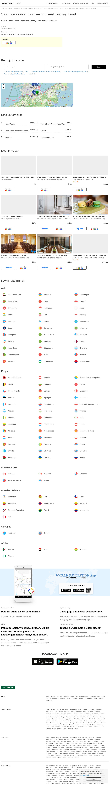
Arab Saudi (87, 713)
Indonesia (98, 709)
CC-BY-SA (69, 106)
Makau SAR (55, 713)
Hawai (94, 725)
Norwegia (59, 723)
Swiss (74, 717)
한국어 (72, 696)
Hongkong (91, 709)
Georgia (84, 709)
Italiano (81, 698)
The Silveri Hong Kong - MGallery (52, 255)
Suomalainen (88, 698)
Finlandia (54, 719)
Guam (54, 728)
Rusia (60, 725)
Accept (93, 779)
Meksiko (71, 725)
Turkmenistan (49, 715)
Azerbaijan (65, 709)
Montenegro (93, 721)
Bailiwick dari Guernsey (80, 719)
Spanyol (48, 719)
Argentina (100, 725)
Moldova (86, 721)
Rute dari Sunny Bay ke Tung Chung (16, 71)
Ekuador (72, 726)
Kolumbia (57, 726)
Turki (56, 715)
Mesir (64, 728)
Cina (79, 709)
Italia (60, 721)
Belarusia (48, 725)
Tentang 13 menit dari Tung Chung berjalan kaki (17, 34)
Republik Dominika (82, 726)
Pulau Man (55, 721)
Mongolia (48, 713)
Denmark (95, 717)
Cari (99, 67)
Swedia (90, 723)
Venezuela (97, 726)
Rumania (79, 723)
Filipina (69, 713)
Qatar (81, 713)
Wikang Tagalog (54, 698)
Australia (48, 728)
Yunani (91, 719)
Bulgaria (68, 717)
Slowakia (103, 723)
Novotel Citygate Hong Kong (13, 255)
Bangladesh (73, 709)
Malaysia (63, 713)
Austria (100, 715)
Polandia (66, 723)
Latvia (80, 721)
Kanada (65, 725)
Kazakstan (79, 711)
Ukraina (55, 725)
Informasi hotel (65, 3)
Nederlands (49, 700)
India (51, 711)
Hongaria (96, 719)
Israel (47, 711)
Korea (72, 711)
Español (75, 698)
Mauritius (70, 728)
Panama (78, 725)
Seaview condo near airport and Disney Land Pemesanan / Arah (29, 21)
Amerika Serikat (86, 725)
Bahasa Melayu (83, 696)
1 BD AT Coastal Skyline (12, 216)
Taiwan (61, 715)
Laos (84, 711)
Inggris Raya (68, 719)
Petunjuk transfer (52, 3)
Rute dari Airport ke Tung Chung (14, 74)
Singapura (95, 713)
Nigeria (76, 728)
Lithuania (66, 721)
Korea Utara (82, 715)
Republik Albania (92, 715)
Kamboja (66, 711)
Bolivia (48, 726)
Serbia (85, 723)
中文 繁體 (59, 696)
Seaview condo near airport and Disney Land (38, 14)
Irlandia (48, 721)
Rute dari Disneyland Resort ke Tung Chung (46, 71)
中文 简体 (66, 696)
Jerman (89, 717)
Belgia (63, 717)
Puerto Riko (65, 726)
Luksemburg (73, 721)
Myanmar (97, 711)
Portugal (72, 723)
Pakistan (75, 713)
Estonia (102, 717)
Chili (52, 726)
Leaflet (47, 106)
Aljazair (59, 728)
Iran (56, 711)
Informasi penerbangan (80, 3)
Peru (102, 726)
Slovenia (96, 723)
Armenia (58, 709)
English (53, 696)
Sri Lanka (90, 711)
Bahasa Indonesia (95, 696)
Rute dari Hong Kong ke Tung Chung (76, 71)
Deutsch (69, 698)
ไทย (77, 696)
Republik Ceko (81, 717)
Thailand (101, 713)
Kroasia (103, 719)
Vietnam (67, 715)
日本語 (47, 696)
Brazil (90, 726)
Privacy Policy (85, 775)
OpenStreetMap (55, 106)
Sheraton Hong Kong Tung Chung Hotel (54, 216)
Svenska (101, 698)
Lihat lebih (32, 74)
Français (62, 698)
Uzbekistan (74, 715)
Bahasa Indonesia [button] (102, 3)
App (92, 3)
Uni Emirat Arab (50, 709)
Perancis (61, 719)
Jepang (61, 711)
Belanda (52, 723)
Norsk (95, 698)
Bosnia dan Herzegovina (53, 717)
